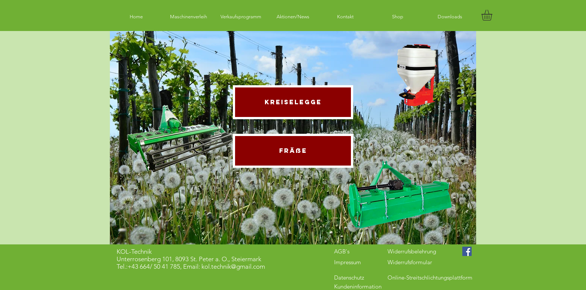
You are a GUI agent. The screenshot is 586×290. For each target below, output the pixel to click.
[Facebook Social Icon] (467, 251)
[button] (493, 15)
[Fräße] (293, 151)
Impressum (347, 262)
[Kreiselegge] (293, 102)
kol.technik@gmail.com (233, 266)
